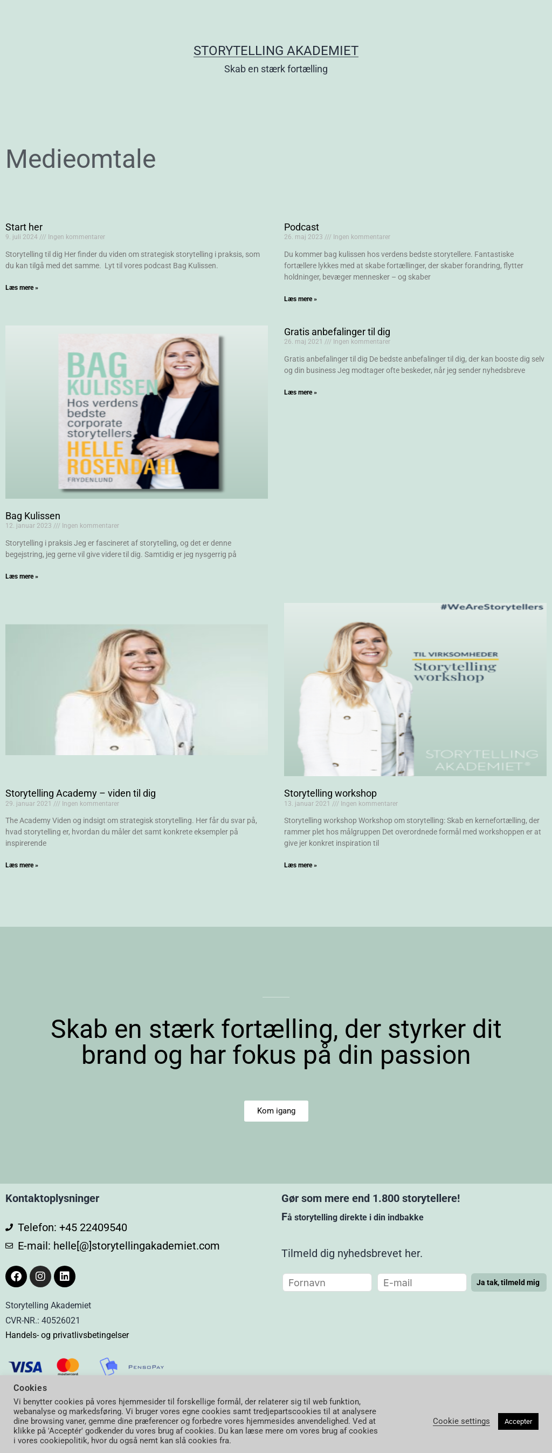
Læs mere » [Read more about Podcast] (300, 299)
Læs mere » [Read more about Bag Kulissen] (21, 576)
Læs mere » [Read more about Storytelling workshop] (300, 865)
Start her (24, 227)
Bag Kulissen (32, 515)
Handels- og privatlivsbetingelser (67, 1335)
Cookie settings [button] (461, 1421)
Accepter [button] (518, 1421)
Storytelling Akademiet (276, 50)
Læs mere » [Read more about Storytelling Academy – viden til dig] (21, 865)
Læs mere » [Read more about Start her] (21, 287)
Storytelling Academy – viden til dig (80, 793)
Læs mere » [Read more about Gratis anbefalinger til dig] (300, 392)
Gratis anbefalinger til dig (337, 331)
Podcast (301, 227)
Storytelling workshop (330, 793)
